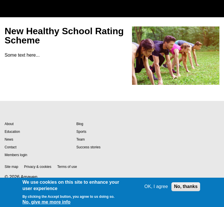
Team (80, 139)
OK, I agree (156, 186)
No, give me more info (46, 202)
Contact (10, 147)
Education (12, 132)
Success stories (88, 147)
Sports (81, 132)
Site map (11, 167)
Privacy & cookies (37, 167)
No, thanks (186, 186)
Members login (16, 155)
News (9, 139)
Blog (79, 124)
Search (202, 9)
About (9, 124)
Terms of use (67, 167)
